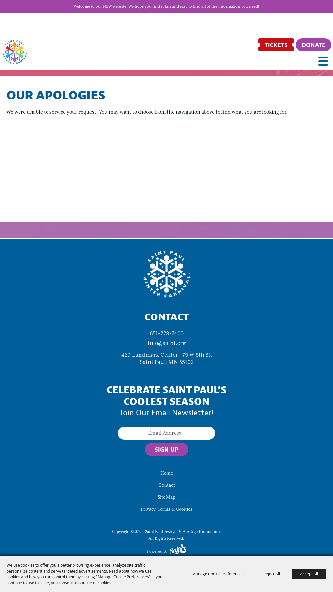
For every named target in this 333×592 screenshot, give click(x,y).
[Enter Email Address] (166, 433)
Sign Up (167, 449)
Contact (166, 485)
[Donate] (313, 44)
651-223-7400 (167, 333)
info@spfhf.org (167, 343)
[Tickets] (276, 44)
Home (166, 473)
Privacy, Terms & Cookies (166, 509)
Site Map (166, 497)
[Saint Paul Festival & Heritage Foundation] (14, 52)
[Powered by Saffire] (178, 550)
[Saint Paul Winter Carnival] (166, 273)
